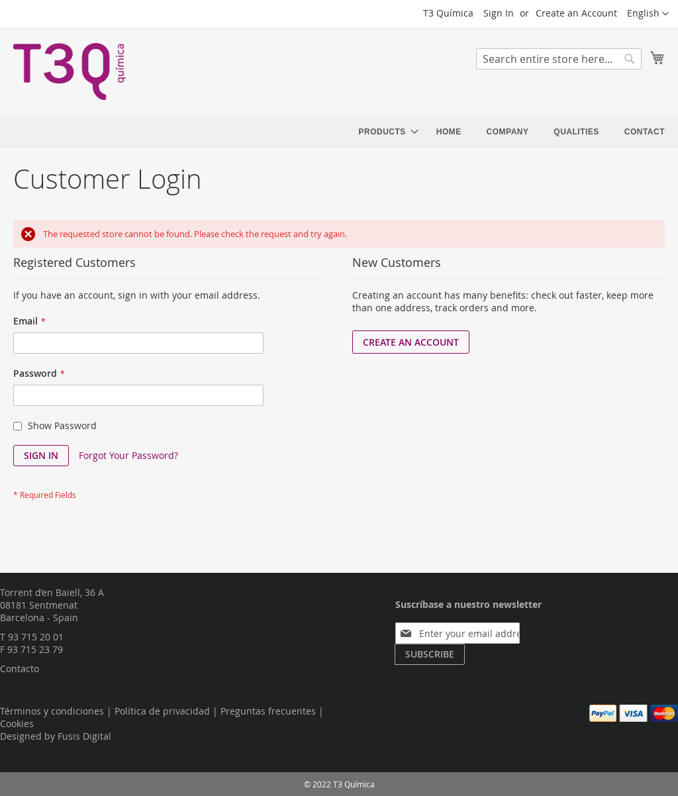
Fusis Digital (84, 736)
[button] (648, 14)
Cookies (17, 723)
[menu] (512, 132)
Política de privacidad (162, 711)
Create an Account (576, 13)
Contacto (19, 668)
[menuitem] (385, 132)
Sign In (498, 13)
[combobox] (559, 59)
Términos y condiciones (52, 711)
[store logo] (69, 71)
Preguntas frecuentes (268, 711)
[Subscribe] (430, 654)
